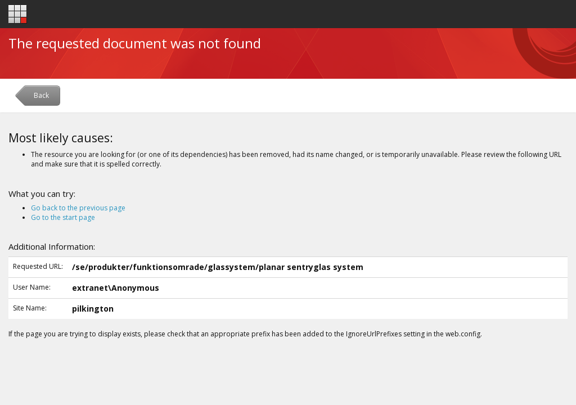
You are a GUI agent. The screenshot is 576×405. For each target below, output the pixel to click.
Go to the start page (63, 217)
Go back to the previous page (78, 208)
